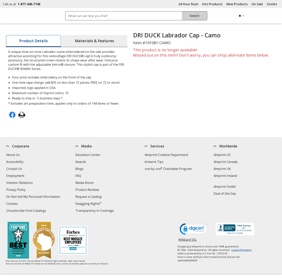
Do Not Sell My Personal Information (33, 197)
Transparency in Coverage (95, 211)
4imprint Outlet (224, 186)
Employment (15, 176)
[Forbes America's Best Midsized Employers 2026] (73, 241)
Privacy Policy (16, 190)
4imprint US (222, 155)
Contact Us (14, 169)
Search (194, 15)
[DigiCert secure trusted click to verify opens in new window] (194, 230)
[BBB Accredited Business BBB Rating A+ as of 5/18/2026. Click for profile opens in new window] (234, 229)
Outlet (273, 4)
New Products (237, 4)
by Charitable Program (168, 169)
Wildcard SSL (187, 241)
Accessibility (14, 162)
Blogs (79, 169)
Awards (80, 162)
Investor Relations (20, 183)
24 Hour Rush (188, 4)
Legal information (241, 250)
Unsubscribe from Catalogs (26, 211)
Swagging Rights (88, 203)
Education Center (87, 155)
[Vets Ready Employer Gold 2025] (44, 241)
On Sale (257, 4)
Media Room (84, 183)
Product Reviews (87, 190)
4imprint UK (222, 169)
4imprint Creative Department (166, 155)
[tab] (33, 41)
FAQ (78, 176)
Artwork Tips (153, 162)
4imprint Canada (225, 162)
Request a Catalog (88, 197)
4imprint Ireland (225, 176)
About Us (13, 155)
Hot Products (212, 4)
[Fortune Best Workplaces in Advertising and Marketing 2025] (18, 241)
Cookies (12, 204)
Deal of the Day (224, 193)
